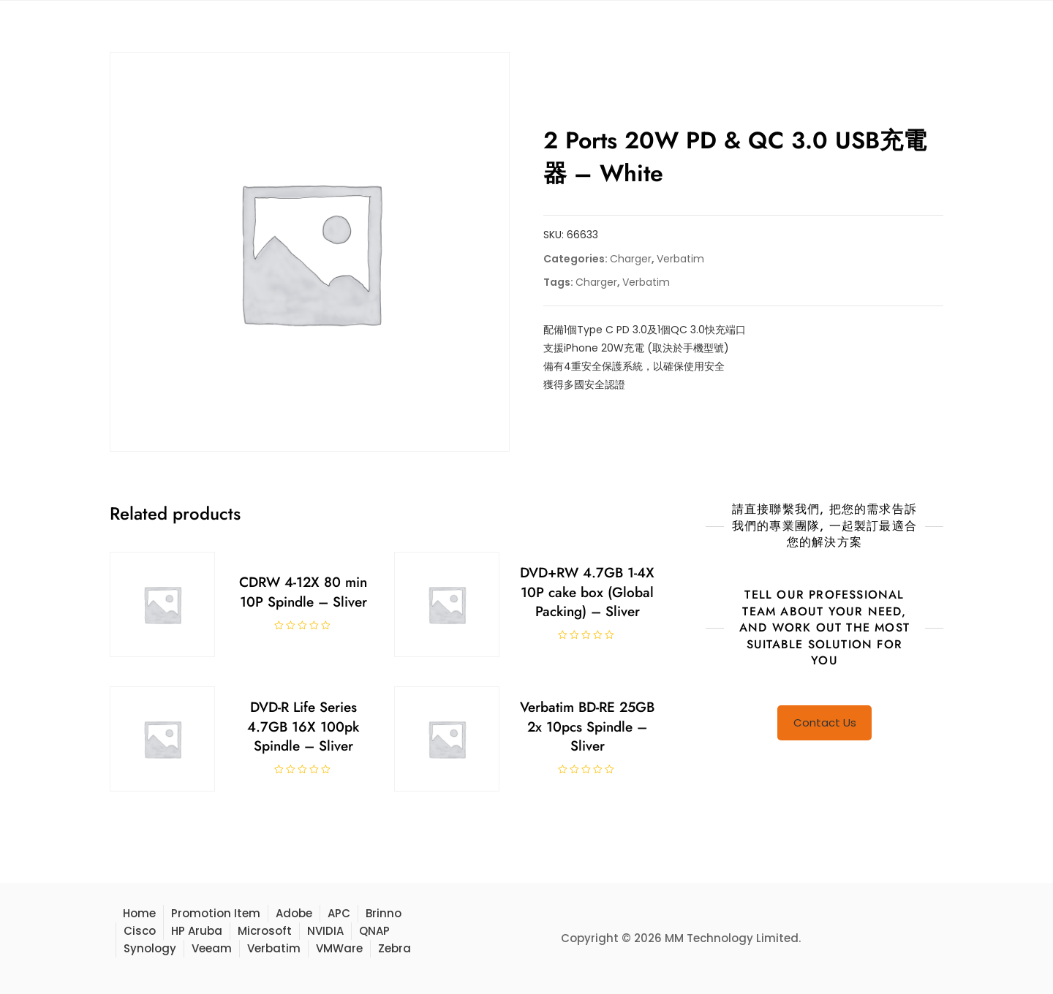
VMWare (339, 948)
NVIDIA (325, 930)
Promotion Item (215, 913)
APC (339, 913)
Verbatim (680, 258)
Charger (631, 258)
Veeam (212, 948)
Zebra (394, 948)
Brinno (383, 913)
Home (139, 913)
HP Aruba (196, 930)
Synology (150, 948)
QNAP (374, 930)
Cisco (140, 930)
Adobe (294, 913)
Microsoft (265, 930)
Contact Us (824, 722)
